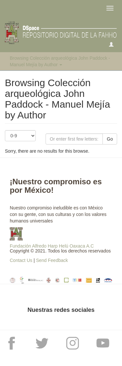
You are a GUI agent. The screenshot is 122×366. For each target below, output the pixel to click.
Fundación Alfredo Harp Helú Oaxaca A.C (52, 246)
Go (110, 139)
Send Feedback (52, 260)
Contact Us (21, 260)
